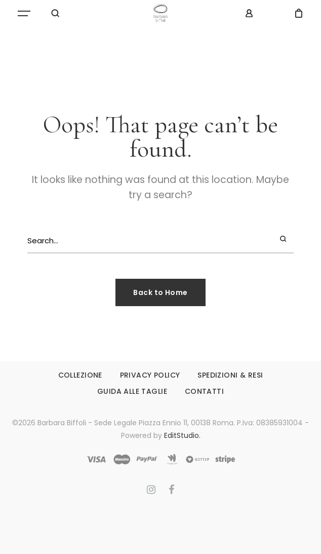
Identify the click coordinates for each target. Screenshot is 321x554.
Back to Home (160, 292)
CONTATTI (204, 391)
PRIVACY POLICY (150, 375)
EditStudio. (182, 435)
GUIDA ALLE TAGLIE (132, 391)
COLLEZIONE (80, 375)
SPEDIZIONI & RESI (230, 375)
